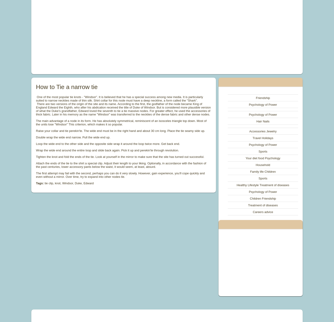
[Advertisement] (114, 37)
